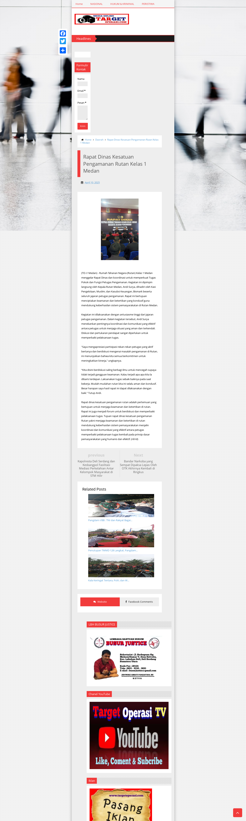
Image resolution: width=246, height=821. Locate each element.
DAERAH (103, 4)
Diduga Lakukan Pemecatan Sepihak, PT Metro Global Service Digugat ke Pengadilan (214, 353)
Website (83, 384)
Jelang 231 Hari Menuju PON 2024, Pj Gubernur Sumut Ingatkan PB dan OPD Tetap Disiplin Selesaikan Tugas (213, 695)
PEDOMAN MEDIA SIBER (204, 4)
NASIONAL (32, 4)
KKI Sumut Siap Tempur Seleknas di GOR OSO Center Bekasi (213, 651)
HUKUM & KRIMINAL (58, 4)
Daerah (72, 46)
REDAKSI (163, 4)
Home (15, 4)
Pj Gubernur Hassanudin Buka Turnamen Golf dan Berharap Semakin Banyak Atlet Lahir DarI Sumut (215, 718)
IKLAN (179, 4)
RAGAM (119, 4)
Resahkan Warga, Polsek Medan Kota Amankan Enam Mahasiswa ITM (213, 545)
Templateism (39, 817)
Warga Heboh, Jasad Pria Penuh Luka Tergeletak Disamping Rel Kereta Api (212, 451)
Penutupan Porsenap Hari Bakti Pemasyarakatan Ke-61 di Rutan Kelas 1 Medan (215, 671)
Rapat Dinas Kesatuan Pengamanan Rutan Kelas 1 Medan (111, 46)
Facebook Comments (143, 384)
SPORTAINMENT (141, 4)
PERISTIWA (84, 4)
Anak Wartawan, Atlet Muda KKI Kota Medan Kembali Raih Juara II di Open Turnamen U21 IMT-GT (215, 739)
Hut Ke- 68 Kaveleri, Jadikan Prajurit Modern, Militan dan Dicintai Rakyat (213, 575)
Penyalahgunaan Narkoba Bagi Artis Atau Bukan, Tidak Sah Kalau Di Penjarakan (213, 605)
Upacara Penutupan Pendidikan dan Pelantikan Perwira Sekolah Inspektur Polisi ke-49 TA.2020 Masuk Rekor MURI (204, 511)
